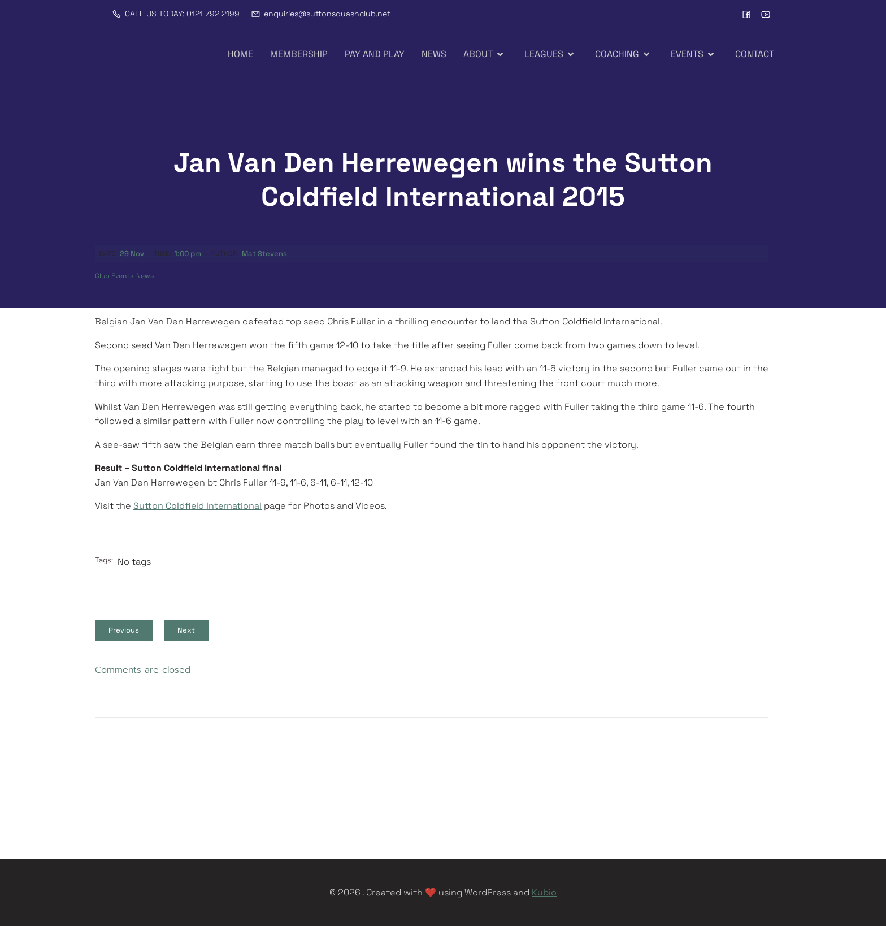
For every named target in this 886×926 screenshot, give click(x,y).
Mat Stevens (264, 253)
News (145, 275)
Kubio (544, 892)
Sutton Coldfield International (197, 506)
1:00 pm (187, 253)
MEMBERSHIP (299, 54)
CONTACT (754, 54)
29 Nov (132, 253)
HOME (240, 54)
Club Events (114, 275)
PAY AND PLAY (375, 54)
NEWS (434, 54)
